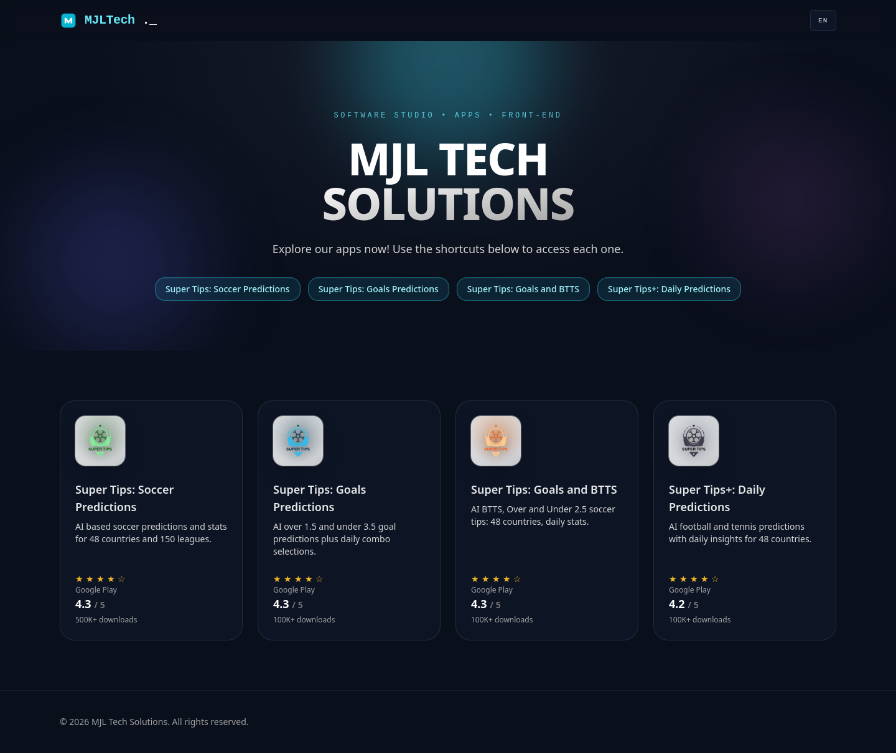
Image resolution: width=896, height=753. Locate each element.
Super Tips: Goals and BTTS (523, 289)
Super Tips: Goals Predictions (379, 289)
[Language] (823, 20)
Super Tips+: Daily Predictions (669, 289)
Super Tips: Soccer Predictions (228, 289)
